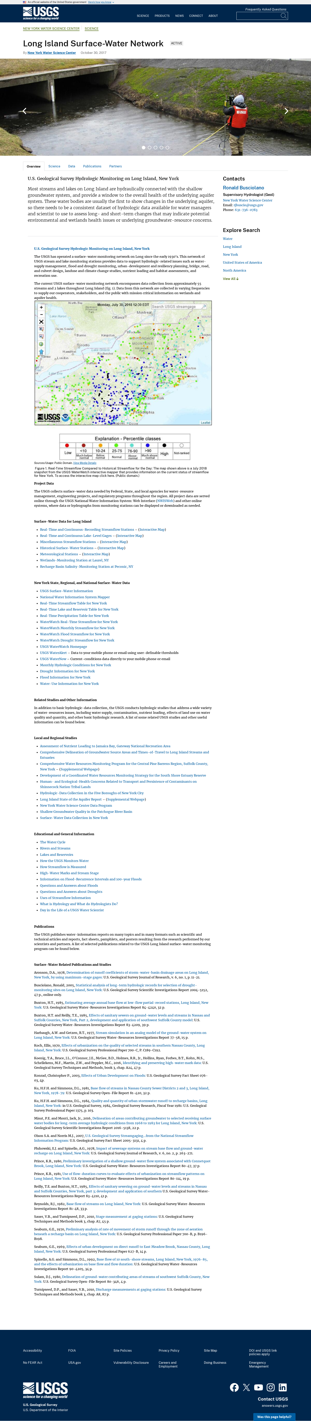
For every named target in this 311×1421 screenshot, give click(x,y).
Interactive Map (152, 530)
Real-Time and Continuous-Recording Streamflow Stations (87, 530)
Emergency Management (259, 1364)
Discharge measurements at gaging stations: (131, 1289)
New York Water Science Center (51, 29)
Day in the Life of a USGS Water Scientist (72, 910)
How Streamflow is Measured (63, 867)
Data (71, 166)
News (179, 15)
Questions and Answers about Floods (69, 886)
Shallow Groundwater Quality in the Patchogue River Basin (86, 812)
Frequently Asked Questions (265, 9)
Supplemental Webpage (79, 769)
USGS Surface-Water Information (66, 591)
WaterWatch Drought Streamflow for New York (77, 640)
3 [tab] (155, 147)
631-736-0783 (246, 210)
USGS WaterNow (53, 659)
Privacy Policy (169, 1350)
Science (143, 15)
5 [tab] (167, 147)
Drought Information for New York (67, 671)
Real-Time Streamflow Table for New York (73, 603)
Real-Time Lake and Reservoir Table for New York (79, 609)
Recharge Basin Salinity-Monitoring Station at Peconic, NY (86, 567)
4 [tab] (161, 147)
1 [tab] (143, 147)
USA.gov (74, 1363)
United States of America (242, 262)
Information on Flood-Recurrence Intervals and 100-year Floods (91, 879)
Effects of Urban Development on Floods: (113, 1075)
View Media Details (84, 463)
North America (234, 270)
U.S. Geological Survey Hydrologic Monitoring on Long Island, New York (92, 249)
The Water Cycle (52, 842)
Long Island (232, 247)
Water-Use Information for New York (69, 684)
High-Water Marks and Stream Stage (69, 873)
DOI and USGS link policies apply (263, 1352)
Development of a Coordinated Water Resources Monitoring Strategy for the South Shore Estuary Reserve (123, 775)
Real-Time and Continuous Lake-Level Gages (76, 536)
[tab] (33, 166)
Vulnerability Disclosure (131, 1363)
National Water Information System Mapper (75, 597)
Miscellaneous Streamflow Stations (68, 542)
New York (230, 255)
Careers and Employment (168, 1364)
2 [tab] (149, 147)
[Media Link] (123, 380)
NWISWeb (165, 501)
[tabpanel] (155, 107)
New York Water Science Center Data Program (76, 805)
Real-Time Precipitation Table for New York (74, 616)
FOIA (72, 1350)
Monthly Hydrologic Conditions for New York (75, 665)
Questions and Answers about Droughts (71, 892)
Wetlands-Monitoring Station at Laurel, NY (74, 560)
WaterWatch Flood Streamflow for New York (75, 634)
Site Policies (122, 1350)
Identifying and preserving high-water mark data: (162, 1063)
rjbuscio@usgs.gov (248, 205)
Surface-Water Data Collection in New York (74, 818)
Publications (92, 166)
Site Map (210, 1350)
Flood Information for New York (65, 677)
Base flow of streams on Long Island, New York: (103, 1204)
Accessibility (32, 1350)
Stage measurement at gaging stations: (127, 1217)
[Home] (41, 19)
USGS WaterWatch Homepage (63, 647)
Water (227, 239)
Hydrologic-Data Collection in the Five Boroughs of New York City (92, 793)
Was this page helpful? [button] (274, 1417)
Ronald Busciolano (243, 187)
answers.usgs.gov (275, 1406)
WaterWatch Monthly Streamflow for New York (77, 628)
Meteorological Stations (59, 554)
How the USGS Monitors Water (64, 861)
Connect (196, 15)
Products (162, 15)
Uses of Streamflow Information (65, 898)
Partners (115, 166)
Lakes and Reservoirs (56, 855)
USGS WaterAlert (53, 653)
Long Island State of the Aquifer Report (71, 799)
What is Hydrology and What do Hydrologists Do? (79, 904)
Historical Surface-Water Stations (66, 548)
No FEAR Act (32, 1363)
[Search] (284, 16)
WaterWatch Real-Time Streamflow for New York (79, 622)
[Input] (262, 16)
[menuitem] (143, 13)
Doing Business (215, 1363)
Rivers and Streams (55, 848)
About (213, 15)
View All (231, 279)
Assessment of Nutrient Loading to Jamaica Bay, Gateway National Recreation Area (105, 746)
